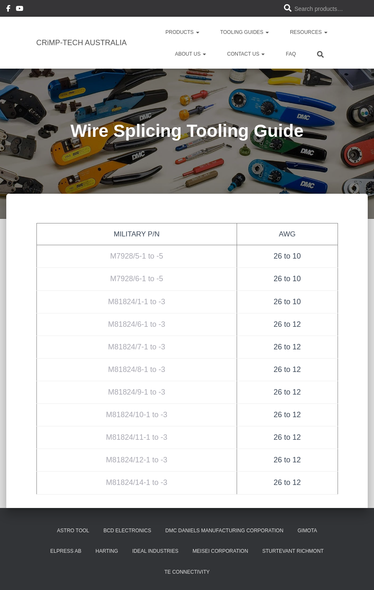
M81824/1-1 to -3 (136, 302)
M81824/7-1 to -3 (136, 347)
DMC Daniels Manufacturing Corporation (224, 531)
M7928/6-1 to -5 (136, 278)
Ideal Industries (155, 551)
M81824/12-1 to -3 (137, 460)
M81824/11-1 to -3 (137, 437)
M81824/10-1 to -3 (137, 414)
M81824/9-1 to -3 (136, 392)
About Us (190, 54)
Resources (308, 32)
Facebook (8, 9)
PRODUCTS (182, 32)
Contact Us (246, 54)
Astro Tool (73, 531)
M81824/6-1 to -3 (136, 324)
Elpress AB (65, 551)
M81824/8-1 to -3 (136, 369)
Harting (106, 551)
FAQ (291, 54)
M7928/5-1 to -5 (136, 256)
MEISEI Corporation (220, 551)
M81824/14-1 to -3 (137, 482)
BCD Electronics (127, 531)
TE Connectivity (186, 572)
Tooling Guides (244, 32)
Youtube (19, 9)
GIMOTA (307, 531)
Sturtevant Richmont (293, 551)
